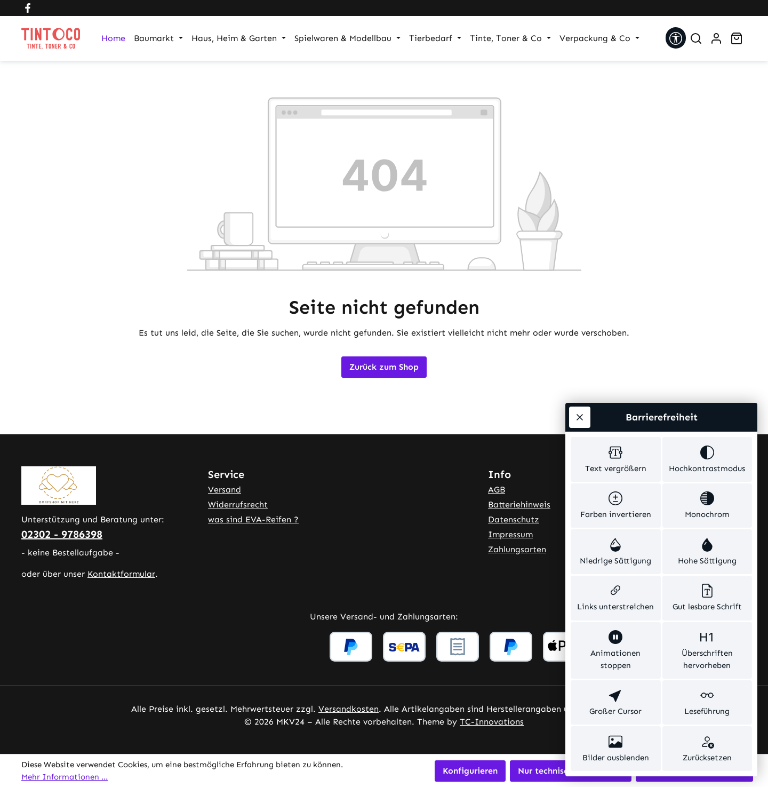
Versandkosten (348, 709)
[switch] (616, 459)
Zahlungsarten (517, 549)
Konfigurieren (470, 771)
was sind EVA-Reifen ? (253, 519)
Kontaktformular (121, 574)
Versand (224, 489)
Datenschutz (513, 519)
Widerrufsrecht (238, 504)
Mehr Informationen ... (64, 777)
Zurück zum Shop (384, 367)
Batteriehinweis (519, 504)
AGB (496, 489)
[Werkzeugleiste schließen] (579, 417)
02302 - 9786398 (61, 534)
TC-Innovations (492, 722)
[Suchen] (696, 38)
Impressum (510, 534)
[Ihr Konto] (716, 38)
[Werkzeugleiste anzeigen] (676, 38)
